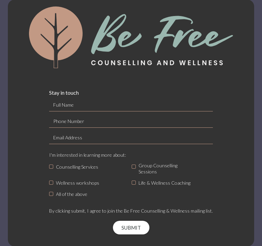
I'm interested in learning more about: (87, 155)
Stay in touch (64, 92)
